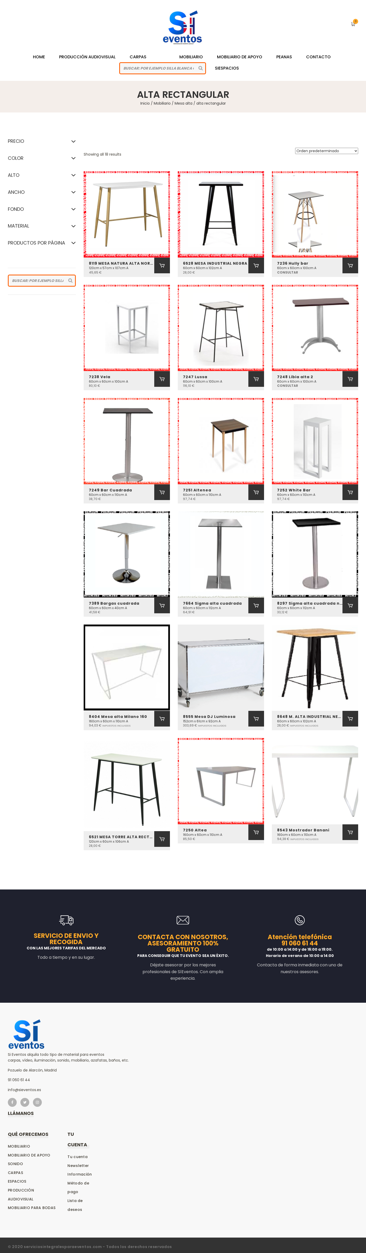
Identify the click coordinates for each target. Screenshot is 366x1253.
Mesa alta (183, 103)
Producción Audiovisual (87, 57)
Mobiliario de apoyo (29, 1155)
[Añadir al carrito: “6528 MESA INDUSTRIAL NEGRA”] (256, 265)
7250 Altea (195, 830)
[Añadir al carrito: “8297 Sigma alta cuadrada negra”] (350, 605)
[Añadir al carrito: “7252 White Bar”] (350, 492)
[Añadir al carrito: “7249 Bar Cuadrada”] (162, 492)
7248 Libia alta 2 (295, 376)
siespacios (227, 68)
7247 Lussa (195, 376)
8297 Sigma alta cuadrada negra (309, 603)
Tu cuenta (77, 1156)
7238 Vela (99, 376)
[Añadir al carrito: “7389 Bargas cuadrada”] (162, 605)
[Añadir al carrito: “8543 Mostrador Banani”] (350, 832)
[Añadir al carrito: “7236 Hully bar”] (350, 265)
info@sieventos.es (24, 1089)
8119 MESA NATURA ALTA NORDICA (121, 263)
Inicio (145, 103)
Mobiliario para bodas (31, 1207)
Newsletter (78, 1165)
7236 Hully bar (292, 263)
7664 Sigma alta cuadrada (212, 603)
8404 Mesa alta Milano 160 (118, 716)
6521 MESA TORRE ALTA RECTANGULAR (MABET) (121, 837)
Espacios (17, 1181)
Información (79, 1174)
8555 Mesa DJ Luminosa (209, 716)
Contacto (318, 57)
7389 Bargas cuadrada (114, 603)
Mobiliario (191, 57)
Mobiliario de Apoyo (239, 57)
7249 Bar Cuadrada (110, 490)
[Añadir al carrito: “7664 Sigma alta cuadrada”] (256, 605)
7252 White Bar (294, 490)
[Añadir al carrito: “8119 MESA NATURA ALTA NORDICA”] (162, 265)
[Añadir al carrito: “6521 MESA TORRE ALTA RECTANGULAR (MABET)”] (162, 839)
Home (39, 57)
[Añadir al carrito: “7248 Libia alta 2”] (350, 379)
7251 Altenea (197, 490)
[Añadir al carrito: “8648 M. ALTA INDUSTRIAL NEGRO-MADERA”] (350, 719)
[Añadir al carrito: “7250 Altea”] (256, 832)
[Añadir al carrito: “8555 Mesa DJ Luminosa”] (256, 719)
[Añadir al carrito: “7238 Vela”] (162, 379)
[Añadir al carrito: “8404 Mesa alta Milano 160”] (162, 719)
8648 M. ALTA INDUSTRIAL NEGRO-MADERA (309, 716)
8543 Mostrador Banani (303, 830)
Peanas (284, 57)
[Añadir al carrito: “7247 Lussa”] (256, 379)
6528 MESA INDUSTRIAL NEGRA (215, 263)
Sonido (15, 1163)
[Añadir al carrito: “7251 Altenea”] (256, 492)
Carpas (138, 57)
